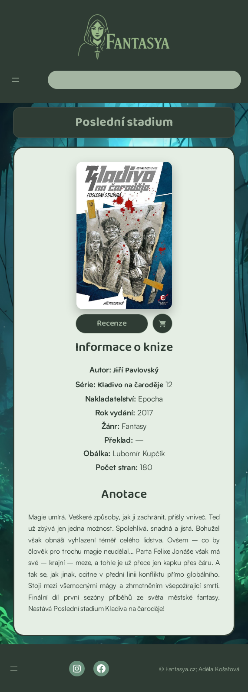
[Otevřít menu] (15, 79)
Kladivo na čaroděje (130, 385)
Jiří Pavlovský (136, 370)
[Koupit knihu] (162, 323)
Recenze (112, 323)
